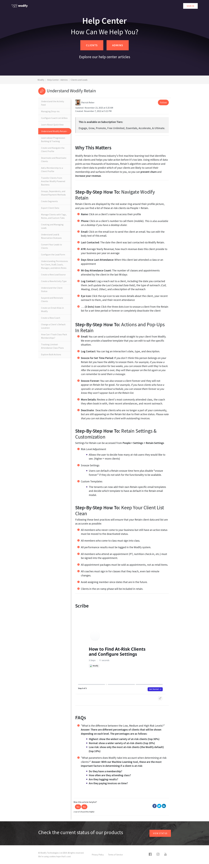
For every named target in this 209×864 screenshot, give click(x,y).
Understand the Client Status (52, 289)
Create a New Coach (50, 317)
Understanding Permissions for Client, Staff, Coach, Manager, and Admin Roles (54, 264)
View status (160, 833)
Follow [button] (163, 102)
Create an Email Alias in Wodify (52, 309)
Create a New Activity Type (54, 281)
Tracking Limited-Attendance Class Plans (52, 346)
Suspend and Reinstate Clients (52, 299)
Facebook (154, 806)
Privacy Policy (98, 854)
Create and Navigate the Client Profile (52, 149)
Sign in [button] (190, 6)
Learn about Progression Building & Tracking (53, 139)
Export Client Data (50, 207)
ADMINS (117, 45)
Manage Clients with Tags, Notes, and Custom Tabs (53, 216)
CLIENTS (92, 45)
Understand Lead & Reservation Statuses (51, 236)
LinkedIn (164, 806)
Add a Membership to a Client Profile (52, 169)
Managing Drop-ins (50, 111)
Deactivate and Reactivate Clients (53, 159)
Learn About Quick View (52, 124)
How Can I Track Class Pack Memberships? (54, 336)
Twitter (159, 806)
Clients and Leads (79, 79)
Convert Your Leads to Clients (51, 246)
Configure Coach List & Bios (54, 118)
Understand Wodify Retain (53, 131)
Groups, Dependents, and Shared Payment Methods (53, 193)
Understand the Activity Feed (52, 103)
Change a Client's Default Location (53, 326)
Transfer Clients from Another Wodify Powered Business (53, 181)
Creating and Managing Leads (52, 226)
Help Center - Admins (57, 79)
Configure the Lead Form (53, 254)
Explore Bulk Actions (51, 354)
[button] (78, 806)
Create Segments (49, 201)
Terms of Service (115, 854)
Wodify (41, 79)
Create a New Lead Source (53, 274)
